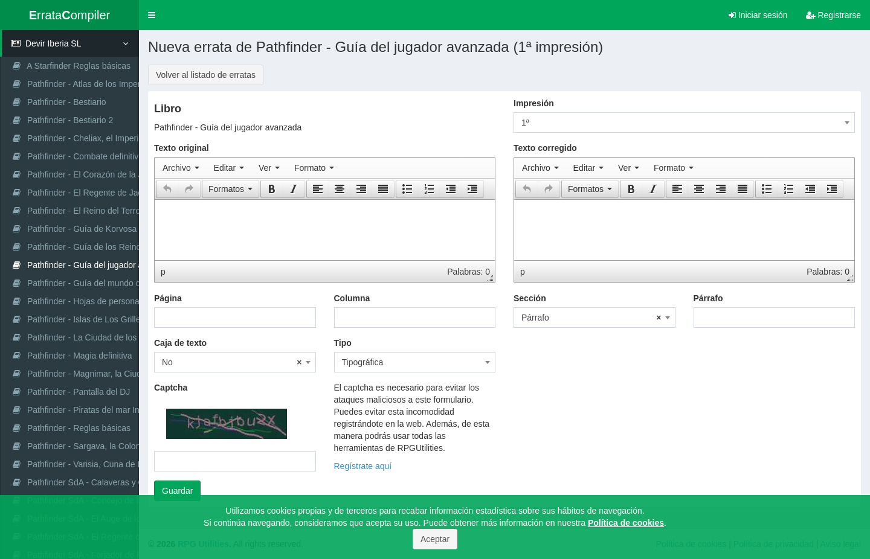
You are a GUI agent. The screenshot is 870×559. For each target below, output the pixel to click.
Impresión (534, 103)
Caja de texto (180, 343)
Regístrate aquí (363, 466)
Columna (352, 298)
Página (168, 298)
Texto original (181, 148)
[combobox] (684, 122)
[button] (151, 15)
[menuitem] (181, 168)
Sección (530, 298)
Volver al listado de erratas (206, 75)
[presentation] (180, 167)
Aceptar (435, 539)
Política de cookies (626, 523)
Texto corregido (545, 148)
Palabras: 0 (468, 271)
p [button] (163, 271)
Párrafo (708, 298)
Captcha (170, 387)
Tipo (343, 343)
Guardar (177, 491)
